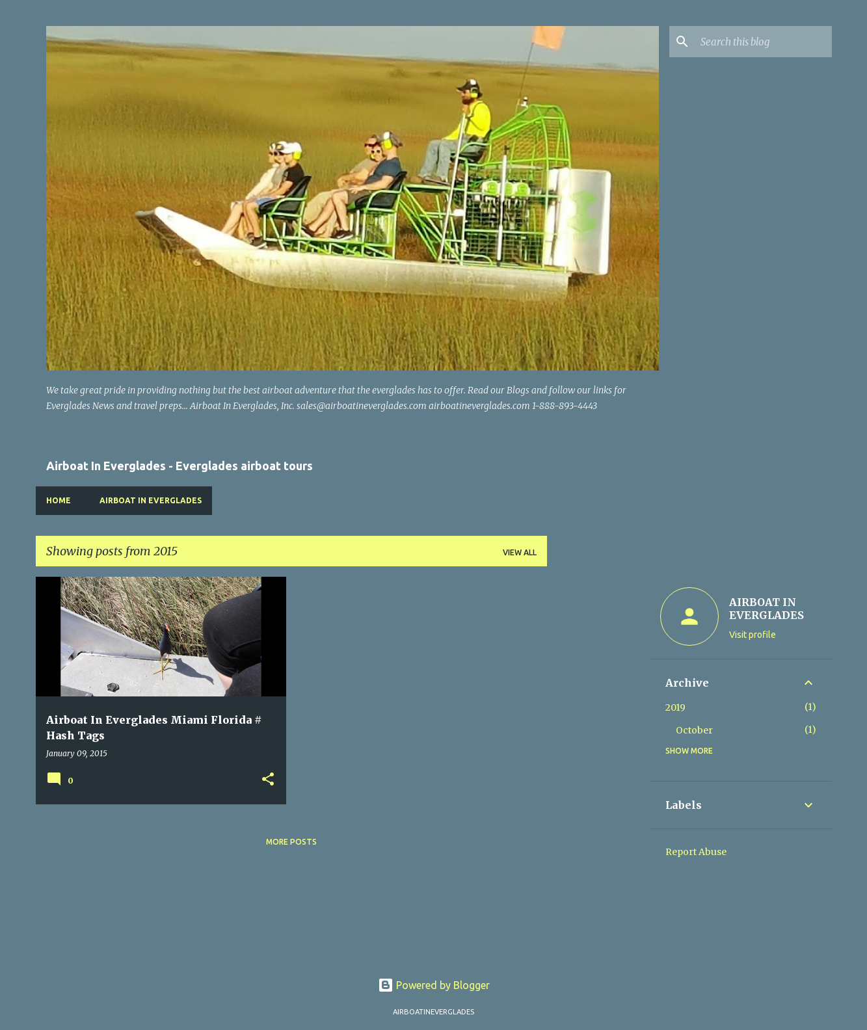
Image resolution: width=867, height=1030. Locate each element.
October (694, 730)
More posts (291, 842)
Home (58, 500)
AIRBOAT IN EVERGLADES (766, 609)
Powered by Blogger (434, 985)
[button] (268, 780)
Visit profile (752, 634)
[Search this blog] (763, 41)
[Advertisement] (598, 772)
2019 (675, 707)
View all (520, 552)
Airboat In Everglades (151, 500)
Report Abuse (696, 852)
